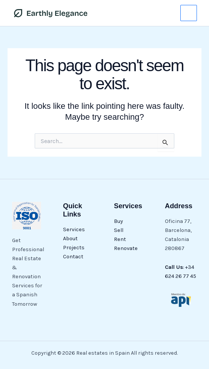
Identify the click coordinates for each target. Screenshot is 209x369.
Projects (74, 247)
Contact (73, 256)
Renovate (126, 248)
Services (74, 229)
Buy (118, 221)
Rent (120, 239)
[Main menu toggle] (188, 13)
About (70, 238)
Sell (118, 230)
